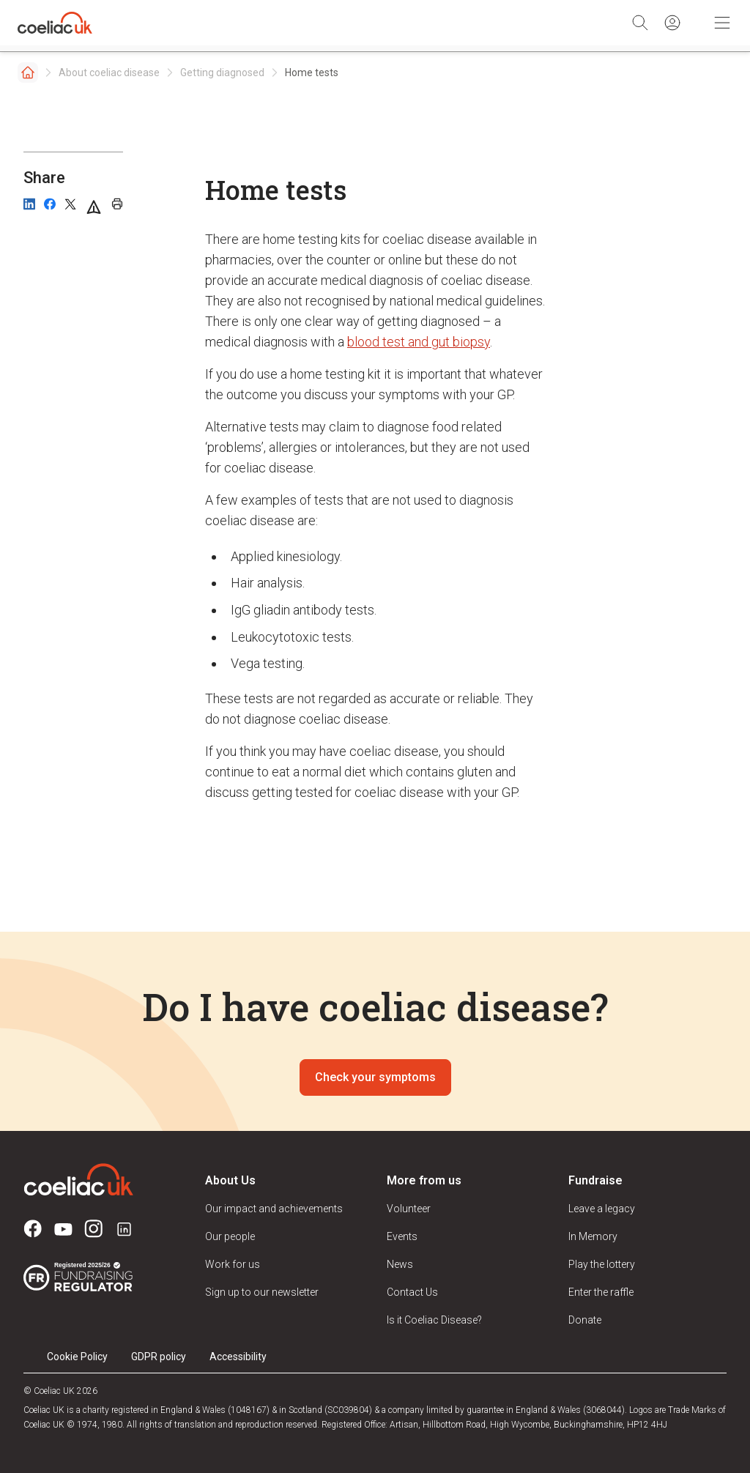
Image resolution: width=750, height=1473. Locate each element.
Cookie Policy (77, 1356)
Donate (584, 1320)
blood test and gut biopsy (418, 341)
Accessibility (238, 1356)
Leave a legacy (601, 1208)
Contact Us (412, 1292)
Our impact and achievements (274, 1208)
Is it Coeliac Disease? (434, 1320)
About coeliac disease (109, 72)
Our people (230, 1236)
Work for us (232, 1264)
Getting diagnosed (222, 72)
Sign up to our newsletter (262, 1292)
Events (402, 1236)
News (400, 1264)
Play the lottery (601, 1264)
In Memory (592, 1236)
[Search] (640, 22)
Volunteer (409, 1208)
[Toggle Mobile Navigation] (722, 22)
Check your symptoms (375, 1077)
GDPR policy (158, 1356)
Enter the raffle (601, 1292)
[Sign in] (672, 22)
